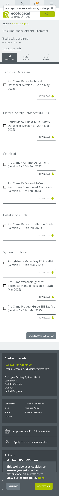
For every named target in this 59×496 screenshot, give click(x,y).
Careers (8, 416)
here (41, 478)
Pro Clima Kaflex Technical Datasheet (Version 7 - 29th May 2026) (26, 84)
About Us (9, 412)
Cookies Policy (32, 407)
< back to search (11, 48)
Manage (13, 486)
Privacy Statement (33, 412)
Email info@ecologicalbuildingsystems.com (27, 368)
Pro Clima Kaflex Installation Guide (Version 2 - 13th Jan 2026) (28, 226)
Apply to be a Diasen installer (26, 442)
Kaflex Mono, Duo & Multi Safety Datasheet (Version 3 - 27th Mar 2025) (26, 125)
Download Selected (41, 335)
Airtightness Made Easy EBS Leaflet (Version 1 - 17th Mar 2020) (28, 263)
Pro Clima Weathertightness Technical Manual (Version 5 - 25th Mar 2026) (28, 285)
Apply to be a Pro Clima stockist (27, 431)
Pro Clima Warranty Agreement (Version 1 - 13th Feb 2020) (26, 164)
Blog (7, 407)
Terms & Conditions (34, 403)
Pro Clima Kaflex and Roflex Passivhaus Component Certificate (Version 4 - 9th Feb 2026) (27, 187)
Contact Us (10, 403)
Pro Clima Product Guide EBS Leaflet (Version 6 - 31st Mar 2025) (29, 308)
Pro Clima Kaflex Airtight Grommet (25, 31)
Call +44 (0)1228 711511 (19, 365)
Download (46, 96)
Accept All (43, 486)
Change (45, 8)
